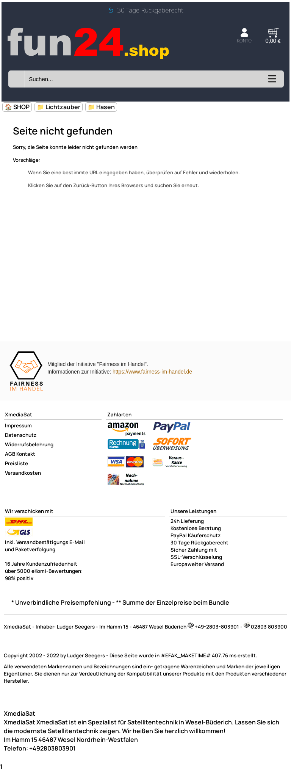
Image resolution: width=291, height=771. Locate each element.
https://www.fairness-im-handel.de (152, 372)
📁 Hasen (101, 107)
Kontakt (25, 453)
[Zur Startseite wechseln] (89, 58)
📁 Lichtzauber (58, 107)
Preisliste (16, 463)
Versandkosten (23, 472)
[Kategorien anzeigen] (272, 81)
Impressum (18, 425)
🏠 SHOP (17, 107)
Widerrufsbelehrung (29, 444)
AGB (10, 453)
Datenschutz (20, 435)
